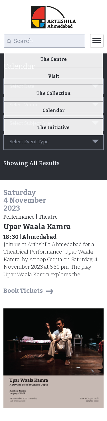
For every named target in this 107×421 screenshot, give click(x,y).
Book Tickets (23, 291)
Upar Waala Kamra (37, 227)
